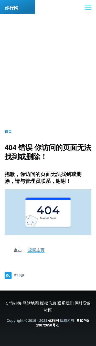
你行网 (11, 8)
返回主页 (36, 250)
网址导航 (83, 303)
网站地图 (31, 303)
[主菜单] (88, 7)
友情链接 (13, 303)
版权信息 (48, 303)
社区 (48, 310)
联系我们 (65, 303)
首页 (8, 131)
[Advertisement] (48, 64)
